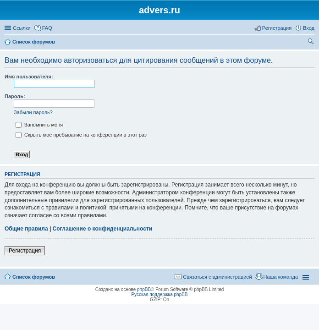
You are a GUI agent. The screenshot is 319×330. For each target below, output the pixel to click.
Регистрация (25, 251)
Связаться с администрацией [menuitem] (217, 277)
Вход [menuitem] (308, 28)
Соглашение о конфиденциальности (103, 229)
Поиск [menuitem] (311, 42)
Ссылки (22, 28)
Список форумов (33, 41)
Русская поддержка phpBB (159, 294)
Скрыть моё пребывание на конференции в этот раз (81, 135)
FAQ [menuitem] (47, 28)
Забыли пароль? (33, 112)
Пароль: (15, 96)
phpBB (144, 289)
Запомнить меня (39, 124)
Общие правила (26, 229)
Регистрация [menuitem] (277, 28)
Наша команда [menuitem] (281, 277)
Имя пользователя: (29, 76)
